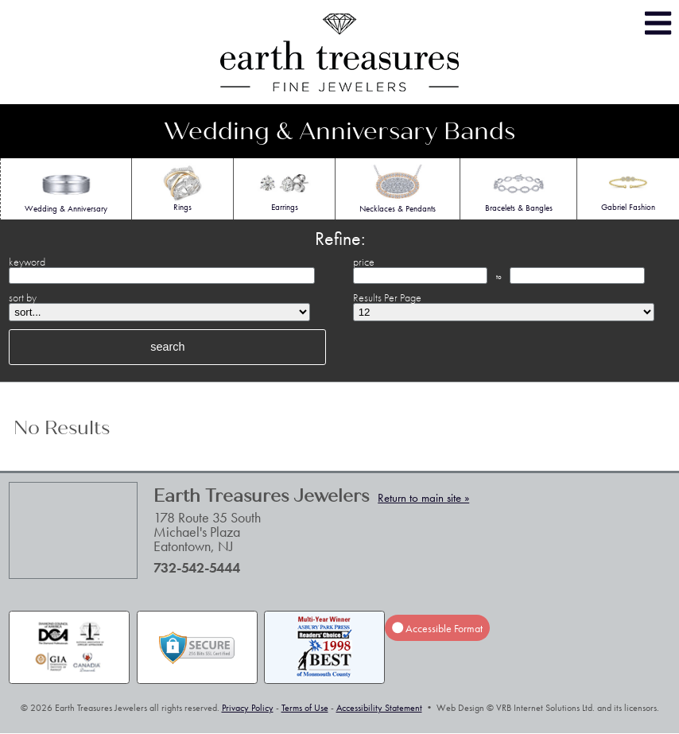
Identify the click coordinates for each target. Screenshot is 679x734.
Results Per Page (387, 297)
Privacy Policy (248, 707)
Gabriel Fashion (628, 187)
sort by (23, 297)
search (167, 346)
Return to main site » (423, 498)
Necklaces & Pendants (397, 189)
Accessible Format (437, 628)
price (363, 261)
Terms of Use (304, 707)
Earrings (284, 187)
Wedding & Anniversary (66, 189)
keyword (27, 261)
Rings (182, 187)
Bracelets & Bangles (519, 188)
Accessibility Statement (379, 707)
